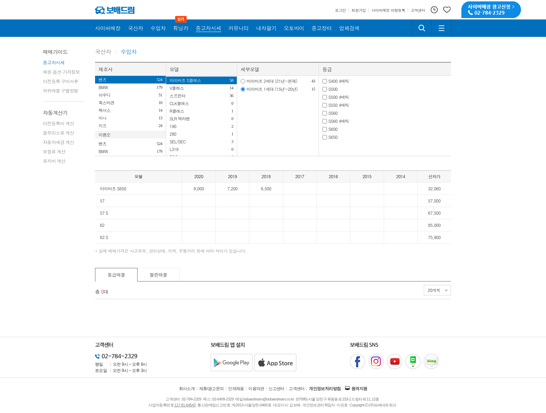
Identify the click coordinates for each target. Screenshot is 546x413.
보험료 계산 (54, 151)
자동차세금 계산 (58, 142)
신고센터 (276, 388)
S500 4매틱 (338, 97)
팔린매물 (158, 274)
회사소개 (187, 388)
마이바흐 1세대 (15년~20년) (272, 89)
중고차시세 (53, 62)
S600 (332, 129)
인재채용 (236, 388)
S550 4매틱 (338, 105)
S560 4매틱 (338, 121)
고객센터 (297, 388)
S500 (332, 89)
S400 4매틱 (338, 81)
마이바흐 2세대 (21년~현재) (272, 81)
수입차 (129, 52)
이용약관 (256, 388)
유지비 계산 (54, 161)
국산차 (103, 52)
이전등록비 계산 (58, 123)
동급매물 (116, 274)
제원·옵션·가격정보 (61, 72)
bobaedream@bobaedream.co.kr (268, 399)
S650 (332, 137)
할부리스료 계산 (58, 132)
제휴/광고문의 (211, 388)
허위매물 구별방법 (60, 90)
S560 (332, 113)
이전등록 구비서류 (60, 81)
